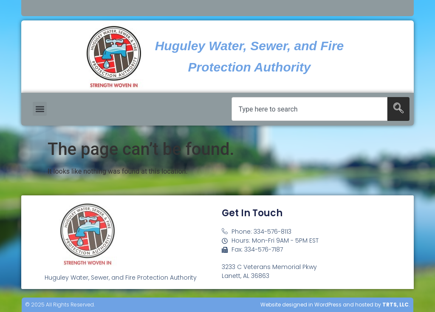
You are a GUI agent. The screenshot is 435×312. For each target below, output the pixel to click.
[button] (40, 109)
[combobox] (310, 109)
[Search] (398, 109)
